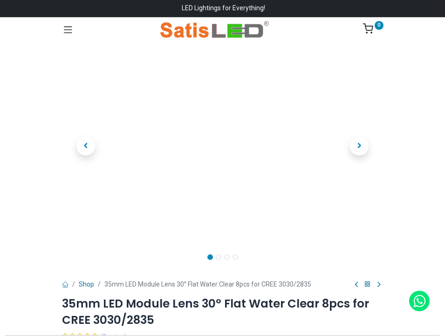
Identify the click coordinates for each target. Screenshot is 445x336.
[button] (86, 146)
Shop (86, 284)
